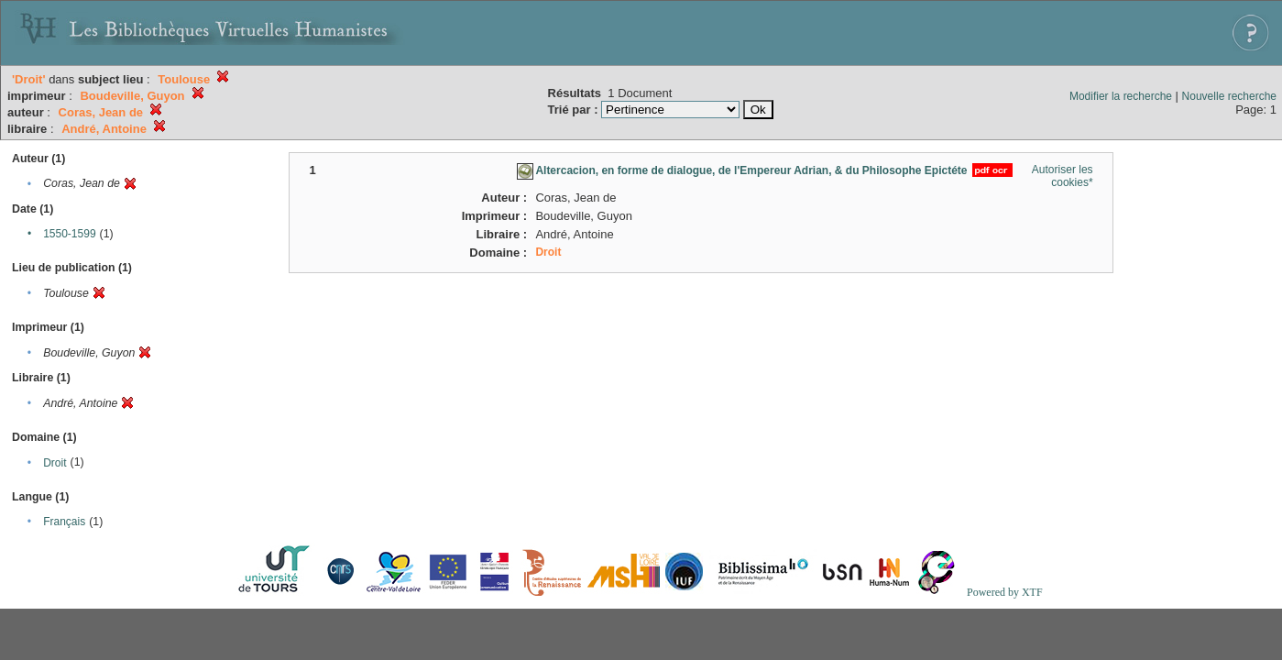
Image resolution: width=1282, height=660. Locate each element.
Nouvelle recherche (1229, 96)
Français (64, 521)
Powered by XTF (1005, 592)
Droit (54, 462)
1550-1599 (69, 233)
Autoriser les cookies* (1062, 176)
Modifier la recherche (1120, 96)
